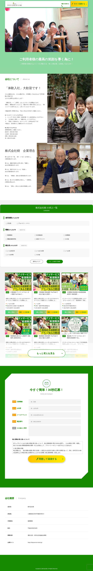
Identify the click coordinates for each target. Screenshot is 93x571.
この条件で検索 (54, 261)
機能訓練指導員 (11, 239)
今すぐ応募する (78, 4)
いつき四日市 (10, 251)
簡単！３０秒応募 (24, 312)
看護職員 (9, 235)
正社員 (8, 223)
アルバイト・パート (23, 223)
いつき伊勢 (10, 254)
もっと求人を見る (46, 353)
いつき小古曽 (39, 251)
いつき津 (66, 251)
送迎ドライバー (40, 239)
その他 (66, 239)
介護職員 (66, 235)
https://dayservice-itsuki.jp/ (35, 542)
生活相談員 (38, 235)
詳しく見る (11, 312)
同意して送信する (46, 459)
